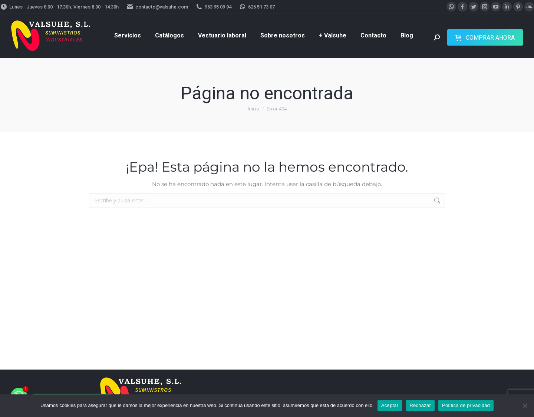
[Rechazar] (524, 405)
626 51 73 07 (257, 6)
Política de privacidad (466, 405)
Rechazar (420, 405)
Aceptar (390, 405)
